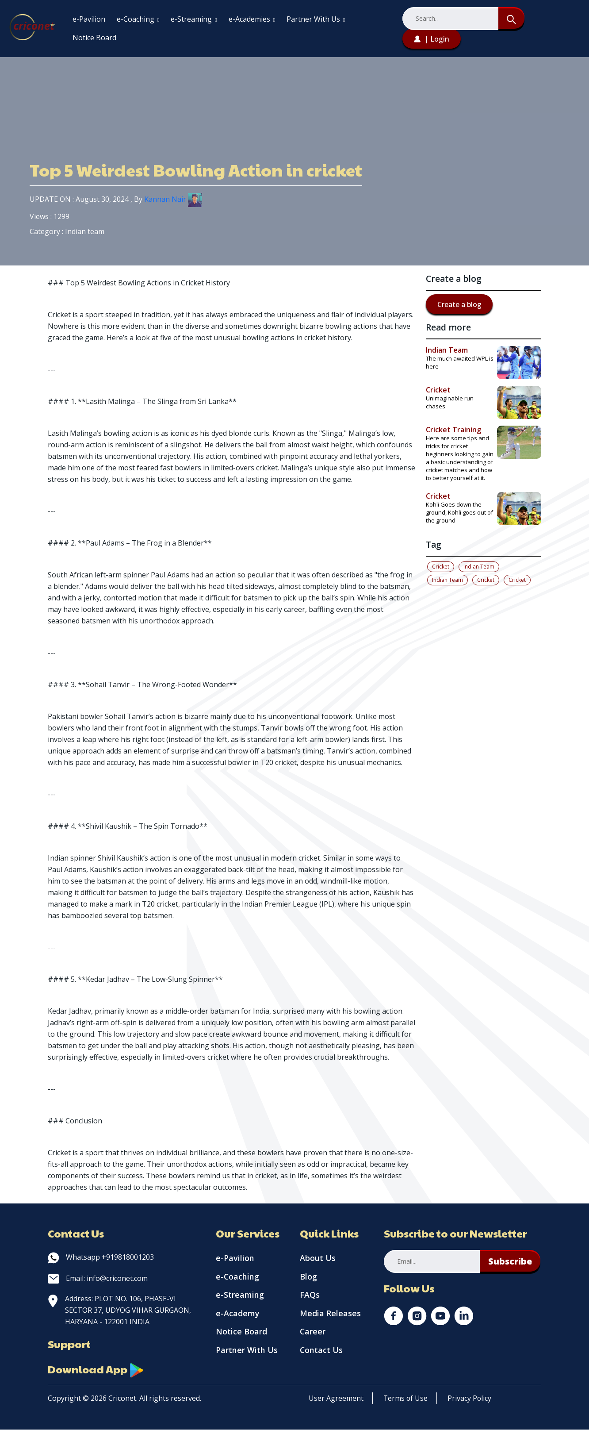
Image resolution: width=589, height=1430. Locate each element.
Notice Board (94, 37)
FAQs (310, 1295)
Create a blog (459, 304)
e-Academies (252, 19)
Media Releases (330, 1314)
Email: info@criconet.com (98, 1278)
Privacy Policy (470, 1398)
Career (313, 1332)
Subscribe (510, 1261)
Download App (96, 1369)
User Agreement (336, 1398)
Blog (308, 1277)
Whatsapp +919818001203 (101, 1257)
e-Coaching (138, 19)
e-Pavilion (89, 19)
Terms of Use (405, 1398)
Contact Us (321, 1351)
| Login (431, 39)
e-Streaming (194, 19)
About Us (318, 1258)
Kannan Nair (173, 199)
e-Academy (238, 1314)
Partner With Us (316, 19)
